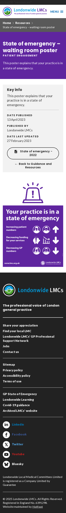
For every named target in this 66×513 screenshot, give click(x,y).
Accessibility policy (16, 375)
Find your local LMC (17, 331)
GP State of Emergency (20, 394)
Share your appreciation (20, 325)
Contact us (11, 352)
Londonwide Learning (18, 399)
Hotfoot (37, 506)
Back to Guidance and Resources (35, 166)
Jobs (6, 346)
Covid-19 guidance (16, 405)
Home (7, 23)
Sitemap (9, 364)
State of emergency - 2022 (33, 153)
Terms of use (12, 381)
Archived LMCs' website (20, 411)
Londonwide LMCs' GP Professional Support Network (28, 339)
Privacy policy (13, 370)
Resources (22, 23)
